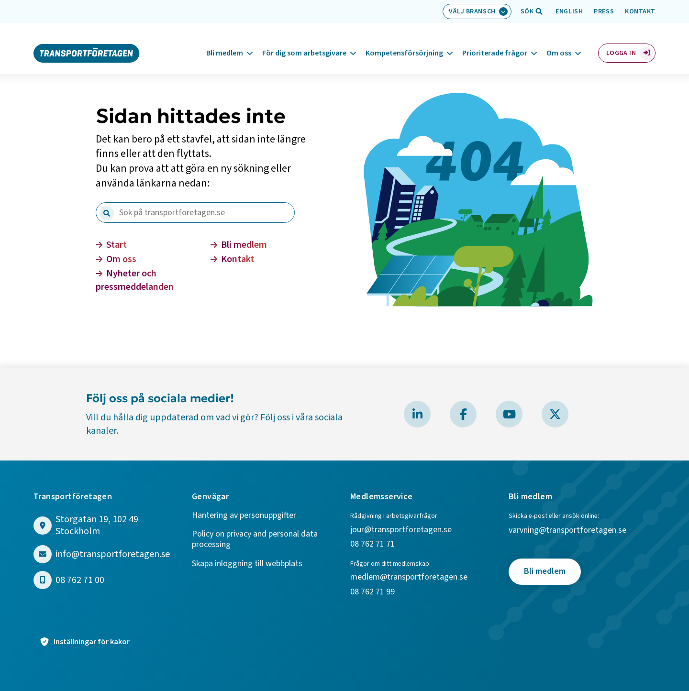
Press (604, 11)
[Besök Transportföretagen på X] (555, 414)
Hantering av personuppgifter (244, 515)
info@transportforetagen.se (113, 554)
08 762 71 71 (372, 544)
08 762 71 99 (373, 592)
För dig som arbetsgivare (304, 42)
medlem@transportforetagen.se (408, 577)
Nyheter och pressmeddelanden (135, 280)
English (569, 11)
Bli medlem (224, 42)
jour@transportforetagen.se (401, 530)
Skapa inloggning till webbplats (247, 564)
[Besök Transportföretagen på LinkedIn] (417, 414)
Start (111, 245)
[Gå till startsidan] (86, 42)
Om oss (558, 42)
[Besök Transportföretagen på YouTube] (509, 414)
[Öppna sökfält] (527, 11)
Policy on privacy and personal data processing (255, 539)
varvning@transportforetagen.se (567, 530)
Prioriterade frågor (494, 42)
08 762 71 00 (80, 580)
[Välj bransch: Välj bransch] (477, 11)
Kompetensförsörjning (404, 42)
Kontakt (640, 11)
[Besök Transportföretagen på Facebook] (463, 414)
